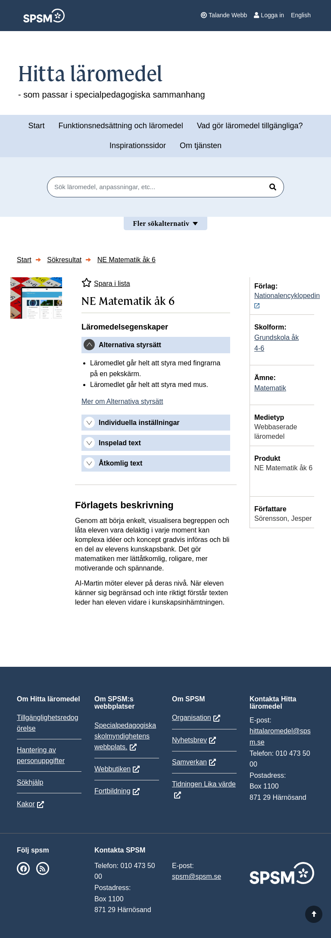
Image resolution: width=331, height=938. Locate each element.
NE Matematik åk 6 (126, 259)
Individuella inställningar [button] (139, 422)
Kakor (26, 804)
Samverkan (189, 762)
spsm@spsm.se (196, 876)
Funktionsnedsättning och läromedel (121, 125)
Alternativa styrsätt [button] (130, 345)
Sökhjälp (30, 782)
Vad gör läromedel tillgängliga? (250, 125)
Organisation (191, 717)
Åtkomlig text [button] (120, 463)
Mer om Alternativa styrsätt (122, 401)
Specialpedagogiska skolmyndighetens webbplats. (125, 736)
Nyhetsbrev (189, 740)
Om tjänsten (201, 145)
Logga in (269, 15)
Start (36, 125)
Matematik (270, 388)
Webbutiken (112, 769)
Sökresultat (64, 259)
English (301, 15)
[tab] (155, 345)
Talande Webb (224, 15)
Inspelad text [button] (120, 443)
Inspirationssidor (137, 145)
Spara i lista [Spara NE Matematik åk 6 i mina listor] (105, 282)
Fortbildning (112, 791)
